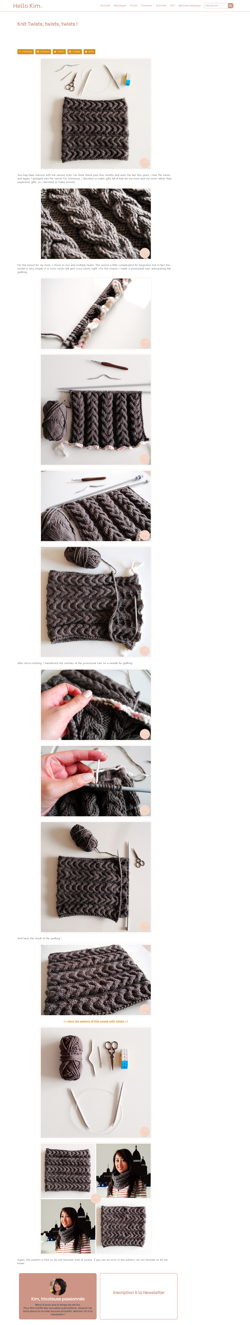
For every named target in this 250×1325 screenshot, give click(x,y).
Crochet (161, 5)
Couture (146, 5)
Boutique (120, 5)
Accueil (105, 5)
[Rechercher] (230, 5)
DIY (172, 5)
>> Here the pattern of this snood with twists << (96, 1021)
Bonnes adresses (190, 5)
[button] (25, 51)
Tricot (133, 5)
